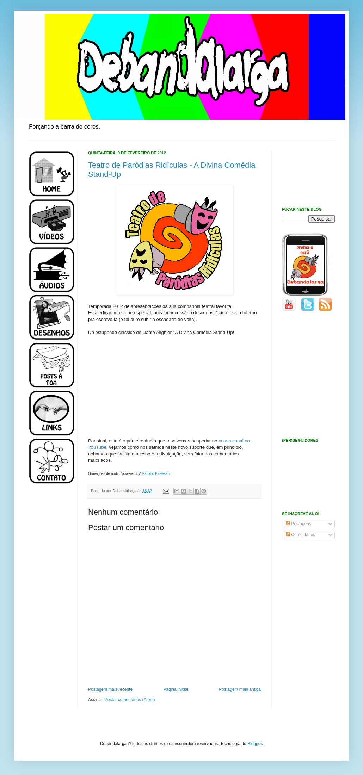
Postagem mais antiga (240, 689)
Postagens (298, 523)
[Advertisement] (49, 601)
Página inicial (175, 689)
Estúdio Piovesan (156, 474)
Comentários (300, 534)
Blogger (254, 743)
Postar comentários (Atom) (130, 699)
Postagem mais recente (110, 689)
